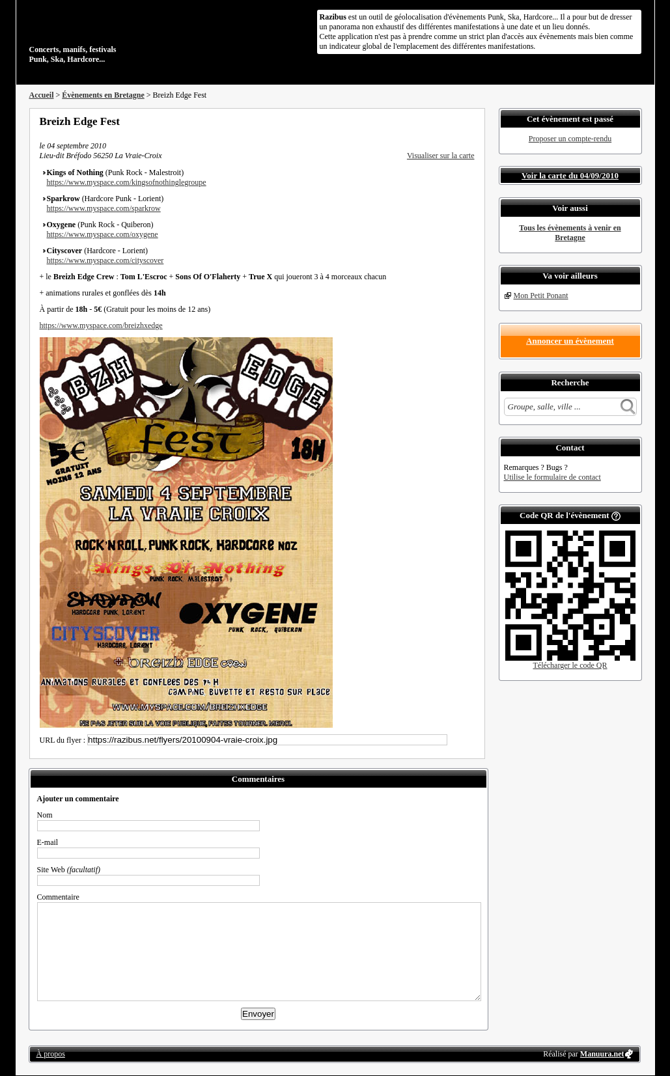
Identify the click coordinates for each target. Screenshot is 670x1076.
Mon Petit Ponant (541, 295)
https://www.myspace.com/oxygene (102, 234)
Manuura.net (602, 1053)
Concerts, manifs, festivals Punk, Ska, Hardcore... (113, 35)
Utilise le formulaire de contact (552, 477)
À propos (50, 1053)
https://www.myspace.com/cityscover (105, 260)
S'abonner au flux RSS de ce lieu (470, 121)
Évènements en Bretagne (103, 95)
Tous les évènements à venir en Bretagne (570, 232)
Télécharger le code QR (570, 665)
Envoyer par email (452, 121)
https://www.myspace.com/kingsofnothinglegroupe (126, 182)
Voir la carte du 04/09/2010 (570, 175)
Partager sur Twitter (435, 121)
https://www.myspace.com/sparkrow (104, 208)
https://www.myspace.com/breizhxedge (101, 325)
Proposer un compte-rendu (570, 138)
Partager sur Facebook (417, 121)
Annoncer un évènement (570, 341)
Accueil (41, 95)
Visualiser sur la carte (441, 155)
